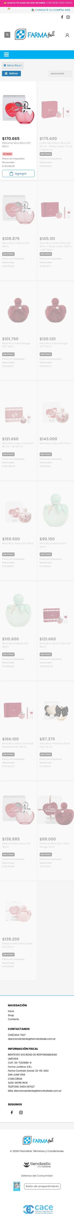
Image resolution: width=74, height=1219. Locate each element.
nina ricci (12, 65)
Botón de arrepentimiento (42, 1186)
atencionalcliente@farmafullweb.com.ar (31, 1039)
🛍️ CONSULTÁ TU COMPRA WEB (50, 10)
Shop (11, 1015)
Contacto (13, 1019)
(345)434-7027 (16, 1035)
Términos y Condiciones (48, 1151)
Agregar (18, 173)
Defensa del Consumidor (37, 1176)
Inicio (11, 1011)
